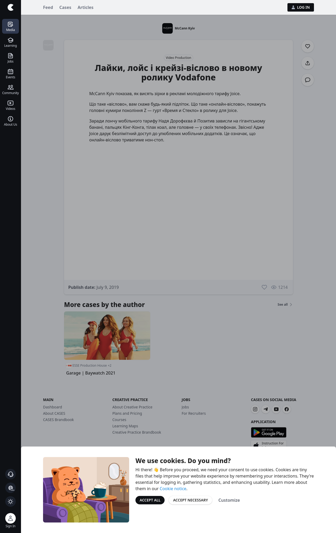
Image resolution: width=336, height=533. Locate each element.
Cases (65, 7)
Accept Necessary (190, 500)
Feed (48, 7)
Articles (86, 7)
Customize (229, 500)
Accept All (150, 500)
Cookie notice (173, 488)
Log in (301, 7)
